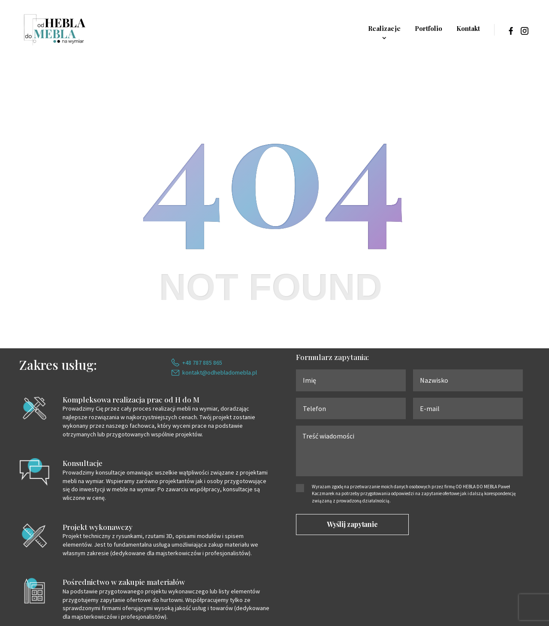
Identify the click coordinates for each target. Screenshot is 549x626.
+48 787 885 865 (202, 362)
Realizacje (384, 28)
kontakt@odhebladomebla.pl (219, 372)
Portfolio (428, 28)
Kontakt (468, 28)
